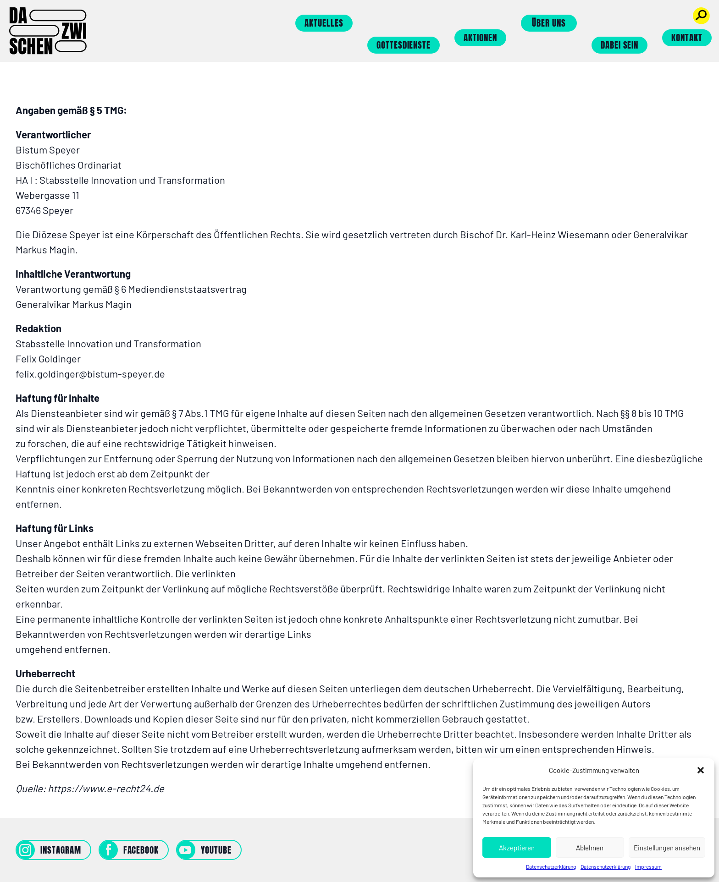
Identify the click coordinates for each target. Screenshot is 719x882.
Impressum (648, 866)
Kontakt (686, 37)
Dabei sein (620, 44)
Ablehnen (589, 848)
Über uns (549, 22)
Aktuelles (323, 22)
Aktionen (480, 37)
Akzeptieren (517, 848)
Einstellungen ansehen (667, 848)
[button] (700, 770)
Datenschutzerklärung (551, 866)
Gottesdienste (403, 44)
